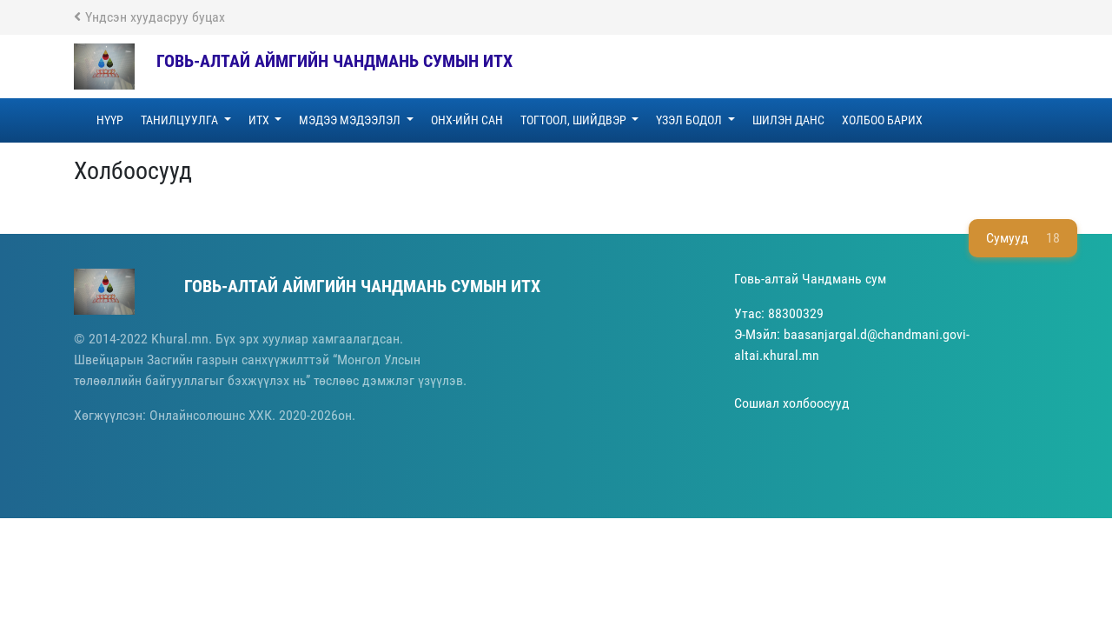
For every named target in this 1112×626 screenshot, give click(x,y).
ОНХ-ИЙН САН (467, 120)
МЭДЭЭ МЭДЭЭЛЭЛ (351, 120)
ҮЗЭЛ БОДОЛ (690, 120)
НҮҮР (109, 120)
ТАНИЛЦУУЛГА (181, 120)
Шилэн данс (788, 120)
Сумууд (1023, 238)
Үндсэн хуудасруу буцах (149, 17)
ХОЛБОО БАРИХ (882, 120)
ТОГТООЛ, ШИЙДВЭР (574, 120)
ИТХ (260, 120)
